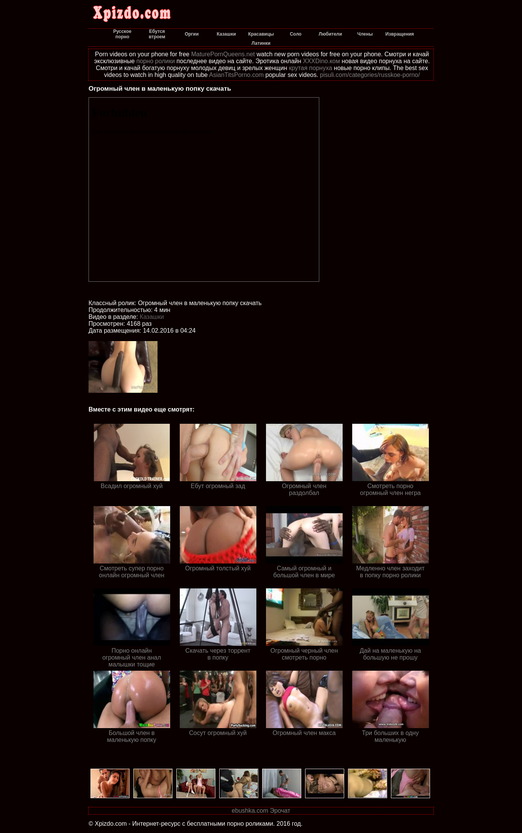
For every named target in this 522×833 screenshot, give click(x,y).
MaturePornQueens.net (223, 54)
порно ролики (155, 61)
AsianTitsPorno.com (236, 75)
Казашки (152, 317)
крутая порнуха (310, 68)
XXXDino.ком (321, 61)
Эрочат (280, 810)
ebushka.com (250, 810)
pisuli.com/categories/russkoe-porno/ (370, 75)
